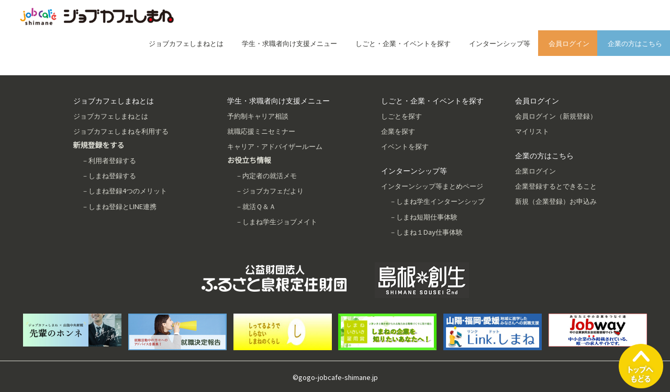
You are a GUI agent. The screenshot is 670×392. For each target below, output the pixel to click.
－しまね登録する (109, 175)
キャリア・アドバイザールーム (274, 146)
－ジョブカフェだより (270, 190)
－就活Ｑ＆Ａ (256, 206)
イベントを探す (405, 146)
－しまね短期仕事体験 (423, 217)
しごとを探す (401, 116)
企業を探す (398, 131)
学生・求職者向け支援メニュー (289, 43)
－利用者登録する (109, 160)
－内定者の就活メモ (266, 175)
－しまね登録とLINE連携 (119, 206)
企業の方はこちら (635, 43)
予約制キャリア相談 (257, 116)
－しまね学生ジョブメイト (276, 221)
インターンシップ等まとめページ (432, 186)
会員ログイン (569, 43)
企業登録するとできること (556, 186)
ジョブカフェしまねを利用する (121, 131)
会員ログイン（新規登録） (556, 116)
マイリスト (532, 131)
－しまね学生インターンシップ (437, 201)
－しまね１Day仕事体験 (426, 232)
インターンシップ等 (499, 43)
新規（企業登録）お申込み (556, 201)
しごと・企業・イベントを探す (403, 43)
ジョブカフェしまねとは (186, 43)
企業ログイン (535, 171)
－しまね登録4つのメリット (124, 190)
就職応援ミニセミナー (261, 131)
